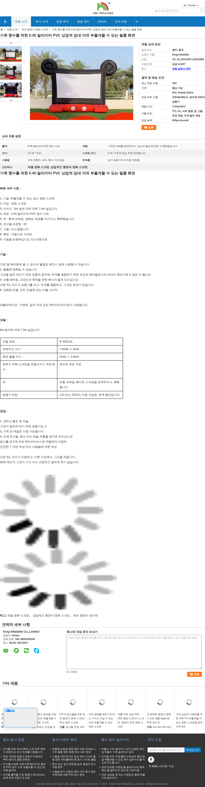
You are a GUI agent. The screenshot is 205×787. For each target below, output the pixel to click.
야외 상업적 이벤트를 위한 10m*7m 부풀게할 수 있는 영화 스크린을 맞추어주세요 (189, 720)
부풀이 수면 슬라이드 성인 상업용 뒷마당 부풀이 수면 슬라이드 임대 (122, 750)
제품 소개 (21, 21)
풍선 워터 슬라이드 (115, 739)
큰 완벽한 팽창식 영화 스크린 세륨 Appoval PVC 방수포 (159, 718)
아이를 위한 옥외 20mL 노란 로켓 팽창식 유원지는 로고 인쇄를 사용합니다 (24, 750)
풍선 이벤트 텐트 (64, 739)
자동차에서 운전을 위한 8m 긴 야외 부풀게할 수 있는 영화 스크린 (43, 718)
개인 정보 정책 (43, 783)
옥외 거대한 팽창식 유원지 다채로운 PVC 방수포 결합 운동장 (23, 758)
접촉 (151, 127)
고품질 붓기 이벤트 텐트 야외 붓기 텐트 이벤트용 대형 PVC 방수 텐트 (74, 773)
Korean (193, 5)
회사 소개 (42, 21)
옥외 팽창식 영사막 (85, 615)
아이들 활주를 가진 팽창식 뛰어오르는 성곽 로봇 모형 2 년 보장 (24, 776)
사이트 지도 (166, 766)
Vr (136, 21)
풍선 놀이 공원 (13, 739)
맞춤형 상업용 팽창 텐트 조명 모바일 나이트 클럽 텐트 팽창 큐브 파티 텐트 (74, 750)
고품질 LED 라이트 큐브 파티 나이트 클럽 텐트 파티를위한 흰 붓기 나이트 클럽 (74, 758)
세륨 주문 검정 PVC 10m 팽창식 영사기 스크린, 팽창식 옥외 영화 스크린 (131, 720)
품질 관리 (83, 21)
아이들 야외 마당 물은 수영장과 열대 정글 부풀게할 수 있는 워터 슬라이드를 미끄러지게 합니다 (123, 759)
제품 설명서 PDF (181, 68)
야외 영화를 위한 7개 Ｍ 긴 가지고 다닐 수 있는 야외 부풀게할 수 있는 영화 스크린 (102, 720)
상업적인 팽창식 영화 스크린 (51, 615)
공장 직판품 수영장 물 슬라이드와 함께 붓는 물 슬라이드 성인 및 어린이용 (122, 769)
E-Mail (153, 766)
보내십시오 (192, 749)
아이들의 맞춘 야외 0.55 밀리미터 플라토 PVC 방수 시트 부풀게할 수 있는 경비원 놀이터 (24, 767)
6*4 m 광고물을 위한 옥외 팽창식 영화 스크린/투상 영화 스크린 (72, 718)
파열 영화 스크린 (18, 615)
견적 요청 (121, 21)
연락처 (102, 21)
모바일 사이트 (156, 771)
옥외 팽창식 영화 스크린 (35, 29)
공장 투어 (62, 21)
